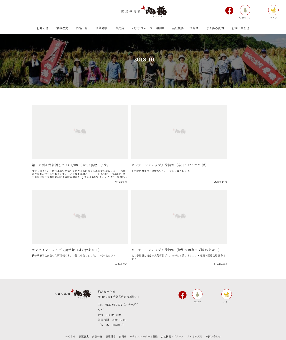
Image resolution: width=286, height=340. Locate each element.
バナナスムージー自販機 (144, 320)
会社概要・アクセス (173, 320)
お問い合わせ (215, 320)
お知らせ (68, 320)
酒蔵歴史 (82, 320)
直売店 (123, 320)
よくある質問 (196, 320)
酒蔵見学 (110, 320)
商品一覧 (96, 320)
